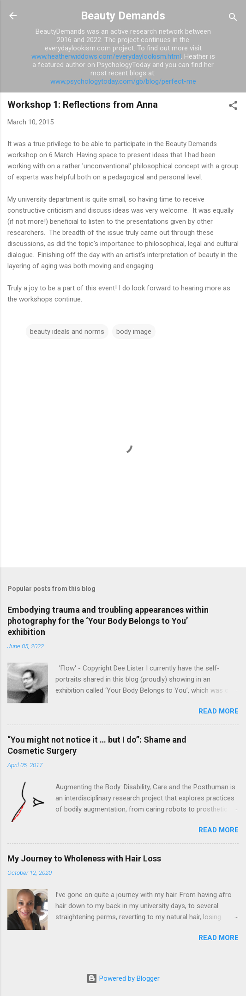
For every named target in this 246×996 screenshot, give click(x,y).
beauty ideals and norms (67, 331)
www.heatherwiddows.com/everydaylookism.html (106, 56)
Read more (218, 711)
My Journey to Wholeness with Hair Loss (84, 858)
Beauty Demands (123, 15)
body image (133, 331)
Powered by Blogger (123, 978)
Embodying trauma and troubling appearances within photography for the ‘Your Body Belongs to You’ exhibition (108, 621)
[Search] (233, 19)
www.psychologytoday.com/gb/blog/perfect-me (123, 81)
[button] (233, 107)
